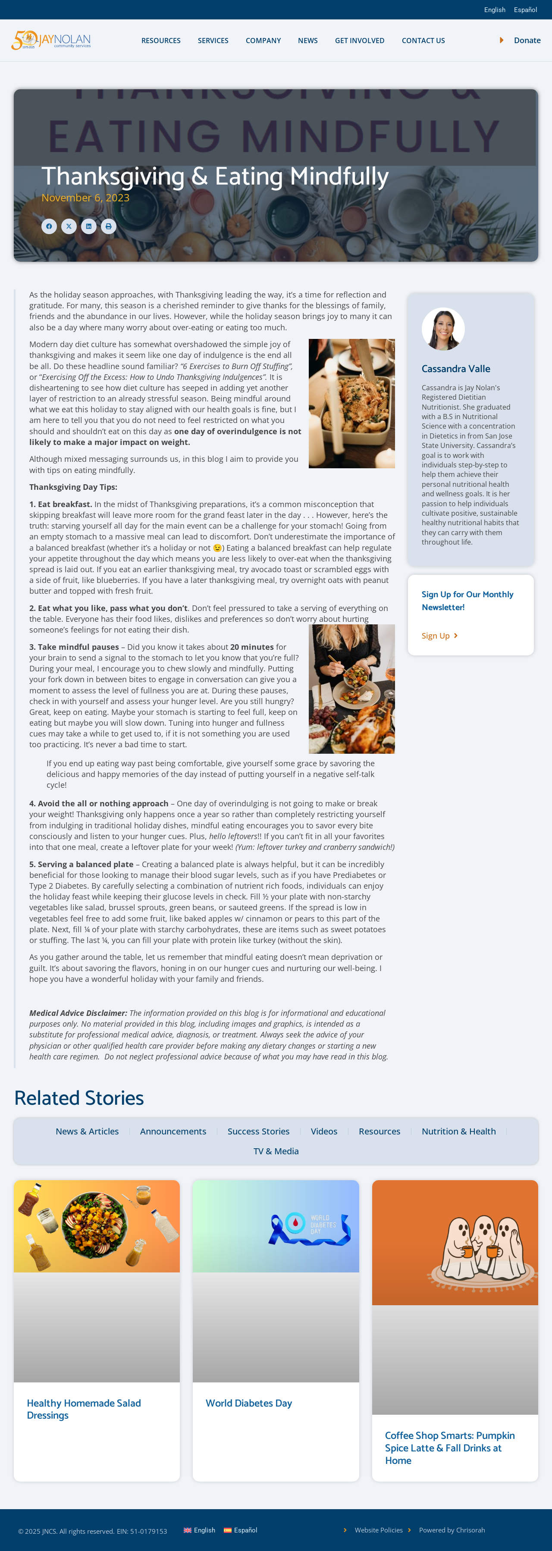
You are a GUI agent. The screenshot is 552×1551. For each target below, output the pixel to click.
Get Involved (360, 40)
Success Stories (259, 1131)
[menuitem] (495, 9)
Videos (324, 1131)
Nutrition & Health (459, 1131)
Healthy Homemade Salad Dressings (84, 1410)
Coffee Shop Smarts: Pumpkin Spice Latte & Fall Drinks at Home (450, 1449)
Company (263, 40)
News (308, 40)
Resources (161, 40)
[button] (49, 226)
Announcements (173, 1131)
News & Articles (87, 1131)
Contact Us (423, 40)
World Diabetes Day (249, 1403)
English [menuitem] (494, 10)
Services (213, 40)
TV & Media (276, 1151)
